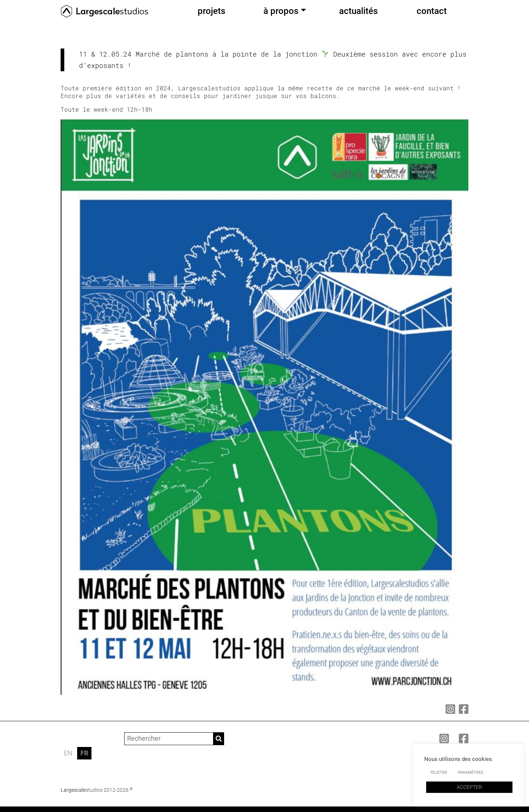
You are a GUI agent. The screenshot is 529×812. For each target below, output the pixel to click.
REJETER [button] (439, 772)
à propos (280, 11)
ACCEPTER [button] (469, 787)
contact (432, 11)
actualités (358, 11)
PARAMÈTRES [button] (470, 772)
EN (68, 753)
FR (84, 753)
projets (211, 11)
